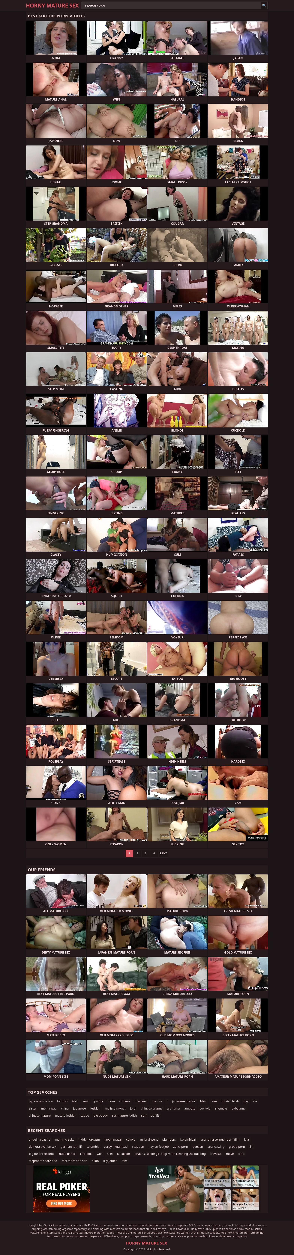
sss (255, 1101)
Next (163, 853)
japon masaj (113, 1139)
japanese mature (41, 1101)
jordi (133, 1108)
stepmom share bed (43, 1161)
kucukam (123, 1154)
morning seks (64, 1139)
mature (157, 1101)
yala (99, 1154)
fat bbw (62, 1101)
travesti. (215, 1154)
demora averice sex (42, 1147)
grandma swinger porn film (220, 1139)
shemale (221, 1108)
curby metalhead (116, 1147)
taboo (85, 1115)
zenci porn (180, 1147)
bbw (203, 1101)
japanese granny (184, 1101)
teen (214, 1101)
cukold (131, 1139)
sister (33, 1108)
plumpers (169, 1139)
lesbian (95, 1108)
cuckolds (86, 1154)
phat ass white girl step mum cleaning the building (170, 1154)
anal (85, 1101)
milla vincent (149, 1139)
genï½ (155, 1115)
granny (98, 1101)
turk (75, 1101)
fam (124, 1161)
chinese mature (40, 1115)
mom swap (49, 1108)
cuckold (205, 1108)
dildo (95, 1161)
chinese (124, 1101)
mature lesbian (65, 1115)
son (143, 1115)
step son (138, 1147)
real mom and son (74, 1161)
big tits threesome (42, 1154)
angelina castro (39, 1139)
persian (198, 1147)
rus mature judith (124, 1115)
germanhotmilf (71, 1147)
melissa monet (115, 1108)
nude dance (67, 1154)
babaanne (238, 1108)
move (230, 1154)
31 (251, 1147)
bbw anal (141, 1101)
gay (246, 1101)
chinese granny (152, 1108)
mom (111, 1101)
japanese (79, 1108)
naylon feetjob (158, 1147)
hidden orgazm (89, 1139)
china (65, 1108)
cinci (241, 1154)
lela (246, 1139)
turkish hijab (230, 1101)
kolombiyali (188, 1139)
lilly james (110, 1161)
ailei (109, 1154)
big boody (101, 1115)
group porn (237, 1147)
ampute (189, 1108)
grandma (173, 1108)
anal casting (216, 1147)
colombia (92, 1147)
